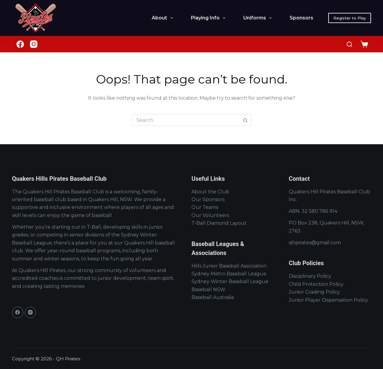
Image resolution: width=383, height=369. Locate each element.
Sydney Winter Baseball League (230, 281)
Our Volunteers (210, 215)
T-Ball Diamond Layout (219, 223)
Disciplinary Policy (310, 276)
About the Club (210, 192)
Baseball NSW (208, 289)
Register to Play (349, 18)
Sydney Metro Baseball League (229, 274)
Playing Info (209, 18)
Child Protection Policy (316, 284)
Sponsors (301, 18)
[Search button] (245, 120)
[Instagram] (33, 44)
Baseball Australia (213, 297)
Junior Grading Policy (314, 292)
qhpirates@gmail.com (315, 242)
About (163, 18)
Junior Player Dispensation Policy (328, 300)
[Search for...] (185, 120)
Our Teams (205, 207)
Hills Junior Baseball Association (229, 266)
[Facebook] (20, 44)
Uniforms (258, 18)
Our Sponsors (208, 199)
